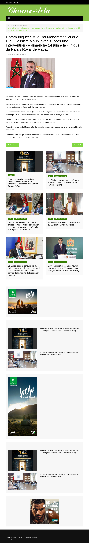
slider (50, 176)
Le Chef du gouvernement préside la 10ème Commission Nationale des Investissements (64, 182)
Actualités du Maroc (20, 54)
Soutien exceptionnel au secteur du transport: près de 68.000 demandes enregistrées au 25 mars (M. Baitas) (63, 268)
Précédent (12, 145)
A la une (10, 54)
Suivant (77, 145)
